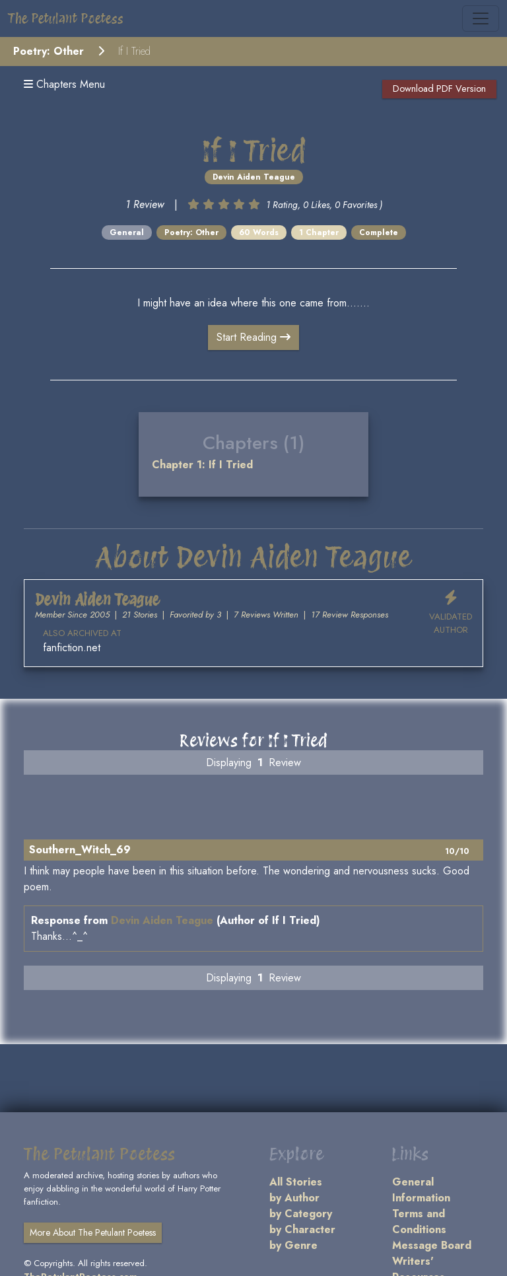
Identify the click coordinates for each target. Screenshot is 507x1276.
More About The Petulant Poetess (93, 1232)
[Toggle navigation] (480, 18)
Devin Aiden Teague (254, 177)
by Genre (293, 1245)
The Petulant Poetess (65, 18)
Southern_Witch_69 (80, 849)
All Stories (295, 1181)
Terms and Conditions (419, 1221)
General (127, 232)
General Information (421, 1189)
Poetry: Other (48, 51)
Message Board (431, 1245)
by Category (300, 1213)
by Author (294, 1197)
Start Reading (253, 337)
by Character (302, 1229)
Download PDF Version (439, 88)
